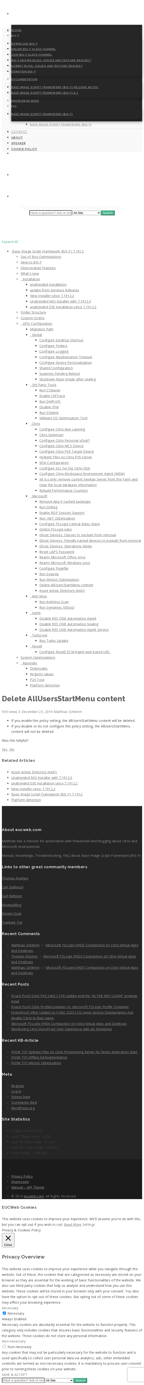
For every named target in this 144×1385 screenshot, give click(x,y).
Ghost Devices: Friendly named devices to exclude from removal (90, 540)
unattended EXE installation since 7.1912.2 (63, 307)
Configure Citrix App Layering (62, 429)
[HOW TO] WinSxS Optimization (36, 1063)
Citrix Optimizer (51, 435)
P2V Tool (37, 679)
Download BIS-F (24, 43)
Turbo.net (38, 635)
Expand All (10, 241)
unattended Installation (48, 284)
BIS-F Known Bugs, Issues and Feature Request (51, 60)
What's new (30, 273)
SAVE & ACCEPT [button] (14, 1374)
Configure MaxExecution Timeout (65, 357)
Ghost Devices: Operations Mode (65, 546)
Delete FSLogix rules (55, 529)
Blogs (16, 30)
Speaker (18, 175)
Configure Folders (53, 346)
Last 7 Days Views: (26, 1136)
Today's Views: (23, 1130)
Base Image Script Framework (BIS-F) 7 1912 (47, 251)
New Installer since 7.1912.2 (52, 295)
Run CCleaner (50, 390)
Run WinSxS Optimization (59, 579)
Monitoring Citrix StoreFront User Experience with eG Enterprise (61, 1029)
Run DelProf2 (50, 401)
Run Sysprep (49, 574)
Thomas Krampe (15, 878)
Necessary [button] (10, 1308)
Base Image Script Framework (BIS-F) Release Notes (54, 87)
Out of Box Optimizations (41, 256)
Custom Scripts (32, 318)
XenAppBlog (11, 905)
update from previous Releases (54, 290)
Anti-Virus (38, 596)
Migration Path (41, 329)
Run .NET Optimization (57, 518)
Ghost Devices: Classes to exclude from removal (77, 535)
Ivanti (35, 613)
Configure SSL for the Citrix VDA (64, 468)
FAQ (14, 106)
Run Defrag (48, 507)
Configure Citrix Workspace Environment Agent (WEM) (82, 473)
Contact (19, 132)
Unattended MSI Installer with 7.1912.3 (60, 301)
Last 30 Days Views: (27, 1142)
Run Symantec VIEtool (56, 607)
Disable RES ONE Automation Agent (67, 618)
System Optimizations (38, 657)
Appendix (29, 663)
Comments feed (24, 1102)
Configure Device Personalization (65, 362)
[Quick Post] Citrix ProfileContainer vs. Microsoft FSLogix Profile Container (70, 1007)
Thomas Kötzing (24, 956)
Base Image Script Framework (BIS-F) (42, 114)
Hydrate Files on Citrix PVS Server (65, 457)
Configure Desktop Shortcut (61, 340)
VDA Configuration (54, 462)
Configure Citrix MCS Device (61, 446)
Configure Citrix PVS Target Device (66, 451)
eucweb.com (34, 1196)
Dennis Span (12, 913)
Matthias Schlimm (25, 945)
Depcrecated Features (38, 268)
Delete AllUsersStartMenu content (66, 585)
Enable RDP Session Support (62, 512)
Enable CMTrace (52, 396)
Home (16, 14)
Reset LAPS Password (56, 552)
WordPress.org (23, 1108)
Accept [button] (57, 1224)
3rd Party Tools (43, 385)
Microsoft (38, 496)
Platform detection (45, 685)
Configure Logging (53, 351)
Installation (30, 279)
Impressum (20, 1181)
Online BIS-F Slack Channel (33, 49)
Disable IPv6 (49, 407)
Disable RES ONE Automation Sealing (68, 624)
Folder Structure (33, 312)
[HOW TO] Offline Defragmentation (39, 1057)
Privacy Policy (22, 1176)
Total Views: (21, 1153)
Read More (72, 1224)
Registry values (42, 674)
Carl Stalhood (12, 887)
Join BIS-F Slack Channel (31, 54)
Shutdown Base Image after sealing (67, 379)
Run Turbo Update (53, 640)
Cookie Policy (24, 196)
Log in (16, 1091)
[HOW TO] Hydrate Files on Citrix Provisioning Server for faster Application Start (74, 1052)
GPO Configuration (36, 323)
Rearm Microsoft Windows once (64, 563)
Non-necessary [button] (14, 1341)
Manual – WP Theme (27, 1187)
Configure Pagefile (53, 568)
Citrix (35, 423)
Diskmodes (39, 668)
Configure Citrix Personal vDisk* (64, 440)
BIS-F (15, 35)
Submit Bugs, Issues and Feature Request (47, 66)
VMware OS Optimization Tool (63, 418)
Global (36, 335)
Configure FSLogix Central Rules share (69, 524)
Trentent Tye (12, 922)
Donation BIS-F (23, 71)
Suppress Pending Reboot (59, 373)
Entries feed (20, 1097)
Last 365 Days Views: (28, 1147)
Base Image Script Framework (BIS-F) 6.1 (44, 92)
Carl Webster (12, 896)
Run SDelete (49, 412)
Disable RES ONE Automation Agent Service (74, 629)
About (17, 153)
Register (17, 1086)
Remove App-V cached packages (65, 501)
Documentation (24, 79)
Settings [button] (88, 1224)
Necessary (15, 1313)
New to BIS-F (31, 262)
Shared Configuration (56, 368)
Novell (36, 646)
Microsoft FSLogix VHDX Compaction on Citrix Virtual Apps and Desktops (69, 1023)
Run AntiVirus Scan (54, 602)
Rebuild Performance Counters (63, 490)
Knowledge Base (25, 100)
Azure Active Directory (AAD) (62, 590)
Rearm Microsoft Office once (62, 557)
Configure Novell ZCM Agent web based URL (74, 652)
